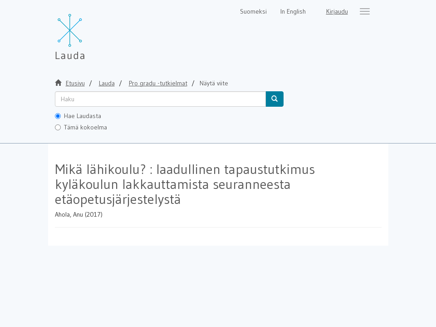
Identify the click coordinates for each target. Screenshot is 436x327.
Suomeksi (253, 11)
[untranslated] (160, 99)
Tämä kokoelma (81, 127)
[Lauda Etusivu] (89, 32)
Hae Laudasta (78, 116)
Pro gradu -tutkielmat (158, 83)
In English (293, 11)
